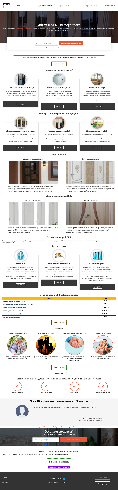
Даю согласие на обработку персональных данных (59, 47)
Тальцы (4, 477)
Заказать (20, 104)
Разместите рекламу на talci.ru (59, 467)
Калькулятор (91, 5)
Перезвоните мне (65, 6)
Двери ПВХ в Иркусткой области (57, 427)
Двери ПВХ (42, 427)
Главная (35, 427)
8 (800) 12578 (46, 5)
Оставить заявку (109, 6)
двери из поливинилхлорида (25, 28)
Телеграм (93, 57)
